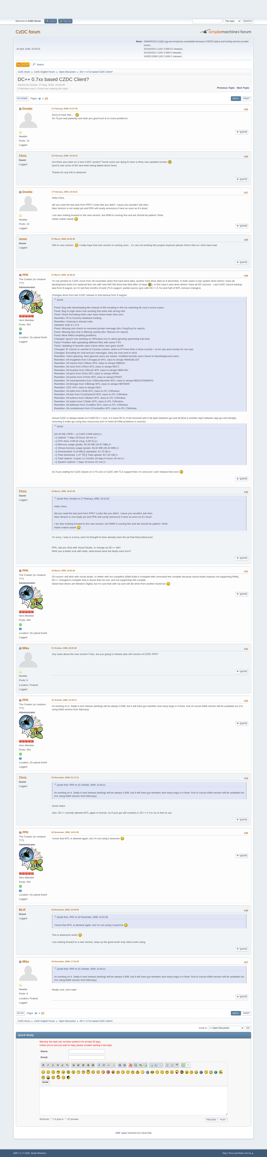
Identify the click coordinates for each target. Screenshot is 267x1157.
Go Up (20, 1013)
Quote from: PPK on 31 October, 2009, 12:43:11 (81, 785)
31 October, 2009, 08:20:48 (64, 648)
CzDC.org (163, 41)
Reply (236, 98)
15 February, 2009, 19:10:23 (64, 156)
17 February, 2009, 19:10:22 (64, 192)
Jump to (203, 1027)
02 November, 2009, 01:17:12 (65, 777)
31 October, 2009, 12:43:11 (64, 700)
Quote (241, 132)
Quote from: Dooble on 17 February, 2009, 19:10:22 (83, 498)
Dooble (27, 108)
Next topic (243, 87)
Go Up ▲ (249, 1153)
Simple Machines (38, 1153)
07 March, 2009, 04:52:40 (63, 239)
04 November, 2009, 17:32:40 (65, 961)
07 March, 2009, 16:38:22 (63, 275)
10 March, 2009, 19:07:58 (63, 491)
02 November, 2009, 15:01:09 (65, 832)
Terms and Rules (236, 1153)
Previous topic (226, 87)
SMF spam (121, 1132)
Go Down (22, 98)
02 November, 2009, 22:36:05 (65, 910)
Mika (25, 648)
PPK (25, 275)
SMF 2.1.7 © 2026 (21, 1153)
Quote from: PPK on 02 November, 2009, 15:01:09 (82, 917)
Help (224, 1153)
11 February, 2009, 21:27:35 (64, 108)
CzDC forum (28, 31)
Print (246, 98)
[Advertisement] (133, 8)
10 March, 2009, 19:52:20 (63, 570)
